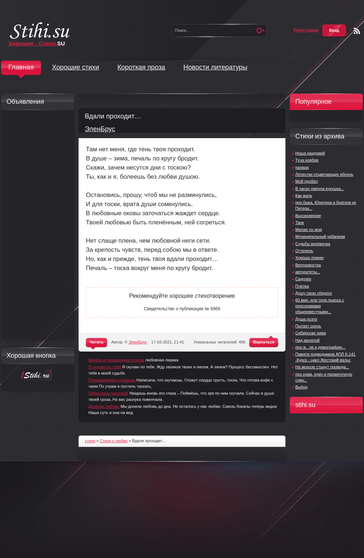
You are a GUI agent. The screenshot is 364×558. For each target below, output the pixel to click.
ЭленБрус (100, 129)
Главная (21, 67)
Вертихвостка (308, 265)
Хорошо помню (309, 257)
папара (302, 167)
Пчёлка (302, 286)
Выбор (301, 387)
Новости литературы (215, 67)
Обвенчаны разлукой (108, 393)
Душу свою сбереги (313, 293)
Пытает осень (308, 326)
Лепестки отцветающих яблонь (324, 174)
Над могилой (307, 340)
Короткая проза (141, 67)
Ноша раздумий (310, 153)
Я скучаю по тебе (104, 367)
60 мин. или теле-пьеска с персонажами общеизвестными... (319, 306)
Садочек (303, 279)
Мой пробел (306, 181)
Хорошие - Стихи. (36, 43)
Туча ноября (306, 160)
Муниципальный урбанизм (320, 236)
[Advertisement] (36, 225)
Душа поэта (306, 319)
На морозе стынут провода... (322, 367)
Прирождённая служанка (111, 380)
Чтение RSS (357, 31)
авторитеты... (307, 272)
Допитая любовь (104, 406)
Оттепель (304, 250)
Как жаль (303, 195)
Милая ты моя (308, 229)
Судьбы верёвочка (312, 244)
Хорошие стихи (75, 67)
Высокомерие (308, 215)
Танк (299, 222)
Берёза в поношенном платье (116, 360)
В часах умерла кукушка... (319, 188)
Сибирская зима (310, 333)
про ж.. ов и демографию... (320, 347)
